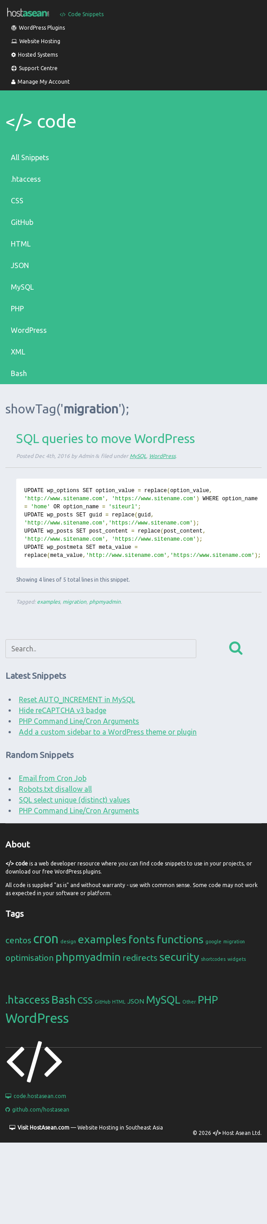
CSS (17, 201)
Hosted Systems (34, 55)
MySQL (22, 287)
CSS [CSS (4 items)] (85, 1000)
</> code (41, 121)
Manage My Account (40, 82)
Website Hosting (35, 41)
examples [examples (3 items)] (102, 939)
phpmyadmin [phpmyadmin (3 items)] (88, 957)
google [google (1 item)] (213, 941)
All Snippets (30, 157)
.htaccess (26, 179)
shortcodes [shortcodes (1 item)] (213, 959)
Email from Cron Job (52, 778)
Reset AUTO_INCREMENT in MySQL (77, 699)
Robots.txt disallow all (55, 789)
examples (48, 602)
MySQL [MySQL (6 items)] (163, 1000)
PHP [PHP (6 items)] (208, 1000)
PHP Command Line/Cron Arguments (79, 721)
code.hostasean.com (35, 1096)
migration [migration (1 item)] (234, 941)
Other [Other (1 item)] (189, 1001)
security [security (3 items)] (179, 957)
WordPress (29, 330)
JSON (20, 265)
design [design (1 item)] (68, 941)
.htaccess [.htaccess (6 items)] (27, 1000)
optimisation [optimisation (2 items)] (29, 958)
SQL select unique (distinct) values (74, 800)
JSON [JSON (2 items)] (135, 1001)
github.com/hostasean (37, 1109)
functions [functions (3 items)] (180, 939)
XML (18, 352)
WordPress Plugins (38, 28)
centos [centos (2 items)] (18, 940)
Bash (19, 373)
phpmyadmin (105, 602)
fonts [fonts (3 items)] (141, 939)
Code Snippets (82, 14)
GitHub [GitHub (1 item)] (102, 1001)
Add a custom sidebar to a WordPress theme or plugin (108, 732)
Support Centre (34, 68)
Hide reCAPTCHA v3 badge (62, 710)
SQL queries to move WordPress (105, 438)
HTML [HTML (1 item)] (119, 1001)
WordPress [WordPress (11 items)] (37, 1018)
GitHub (22, 222)
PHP (17, 309)
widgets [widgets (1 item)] (236, 959)
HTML (21, 244)
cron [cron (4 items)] (46, 938)
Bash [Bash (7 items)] (63, 999)
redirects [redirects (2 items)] (140, 958)
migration (74, 602)
